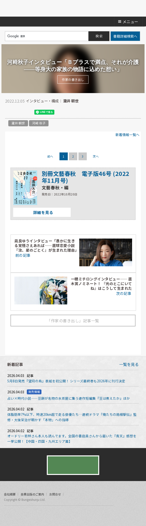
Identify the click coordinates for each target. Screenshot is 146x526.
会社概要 (10, 494)
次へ (96, 156)
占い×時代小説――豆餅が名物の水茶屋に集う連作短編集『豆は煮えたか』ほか (68, 398)
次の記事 (124, 293)
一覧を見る (129, 364)
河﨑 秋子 (39, 123)
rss (26, 515)
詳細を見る (33, 212)
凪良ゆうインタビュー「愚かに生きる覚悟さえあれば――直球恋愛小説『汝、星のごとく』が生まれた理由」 (46, 245)
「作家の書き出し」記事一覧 (73, 320)
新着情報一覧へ (127, 134)
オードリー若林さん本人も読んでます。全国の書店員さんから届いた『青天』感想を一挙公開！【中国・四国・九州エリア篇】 (71, 438)
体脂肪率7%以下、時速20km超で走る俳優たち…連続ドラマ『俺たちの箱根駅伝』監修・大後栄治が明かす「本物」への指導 (72, 417)
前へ (50, 156)
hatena (28, 112)
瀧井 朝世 (18, 123)
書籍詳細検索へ (125, 36)
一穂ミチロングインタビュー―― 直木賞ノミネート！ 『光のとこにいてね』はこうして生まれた (101, 283)
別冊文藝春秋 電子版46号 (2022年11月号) (85, 176)
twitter (8, 112)
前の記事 (22, 255)
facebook (18, 112)
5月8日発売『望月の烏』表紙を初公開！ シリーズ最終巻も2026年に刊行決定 (66, 380)
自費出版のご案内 (32, 494)
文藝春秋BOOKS (73, 8)
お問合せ (55, 494)
